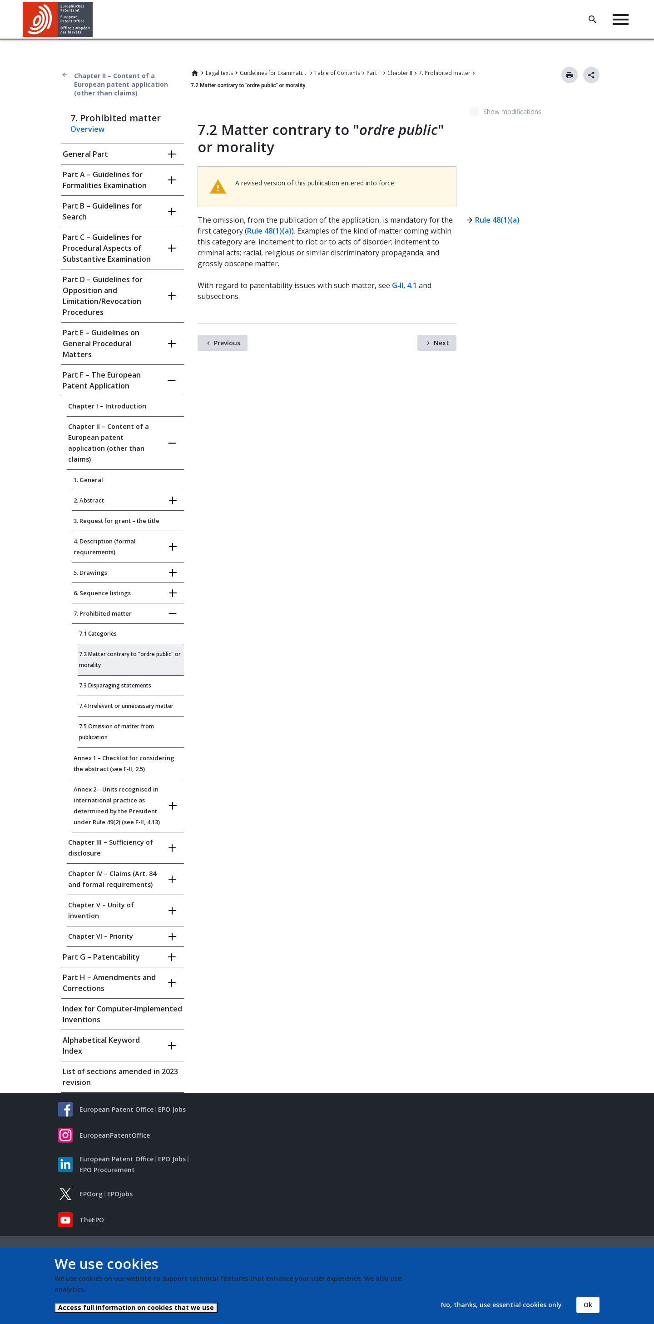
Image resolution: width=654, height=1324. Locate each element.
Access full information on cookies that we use (136, 1307)
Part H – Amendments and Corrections (109, 982)
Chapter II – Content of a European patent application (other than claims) (121, 84)
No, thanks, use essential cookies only (501, 1304)
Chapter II (399, 73)
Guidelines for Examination (274, 73)
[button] (94, 19)
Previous (227, 342)
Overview (87, 129)
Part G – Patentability (101, 957)
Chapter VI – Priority (100, 936)
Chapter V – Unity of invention (101, 910)
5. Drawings (90, 572)
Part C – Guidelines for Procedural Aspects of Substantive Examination (107, 248)
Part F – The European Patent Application (102, 380)
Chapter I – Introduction (107, 406)
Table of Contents (337, 73)
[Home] (58, 19)
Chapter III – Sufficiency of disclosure (110, 847)
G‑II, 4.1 (404, 285)
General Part (85, 154)
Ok (588, 1304)
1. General (88, 480)
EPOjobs (120, 1194)
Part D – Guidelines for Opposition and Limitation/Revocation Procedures (103, 295)
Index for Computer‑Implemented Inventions (122, 1014)
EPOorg (91, 1194)
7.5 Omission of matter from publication (116, 731)
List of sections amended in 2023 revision (120, 1076)
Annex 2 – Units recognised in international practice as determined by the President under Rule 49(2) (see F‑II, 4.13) (117, 805)
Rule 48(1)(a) (269, 231)
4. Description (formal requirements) (105, 546)
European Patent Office (116, 1109)
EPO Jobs (172, 1109)
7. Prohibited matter (445, 73)
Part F (374, 73)
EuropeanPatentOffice (114, 1135)
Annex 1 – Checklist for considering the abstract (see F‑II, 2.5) (124, 763)
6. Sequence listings (102, 593)
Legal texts (219, 73)
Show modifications (512, 111)
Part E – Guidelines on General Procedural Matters (101, 343)
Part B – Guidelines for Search (102, 211)
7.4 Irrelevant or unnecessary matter (126, 706)
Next (441, 342)
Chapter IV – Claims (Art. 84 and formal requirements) (112, 879)
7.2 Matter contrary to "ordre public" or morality (130, 659)
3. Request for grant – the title (116, 521)
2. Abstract (89, 500)
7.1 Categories (98, 633)
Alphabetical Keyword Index (101, 1045)
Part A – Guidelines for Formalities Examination (105, 179)
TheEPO (91, 1219)
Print (569, 75)
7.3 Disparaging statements (115, 685)
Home (195, 73)
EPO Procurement (107, 1169)
